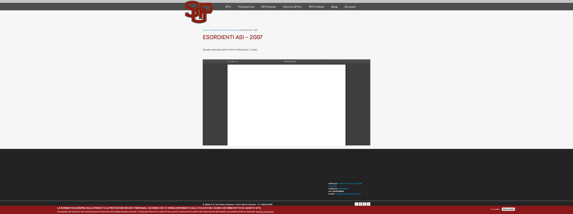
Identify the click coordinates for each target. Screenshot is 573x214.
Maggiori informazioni (265, 212)
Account (350, 6)
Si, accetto (495, 209)
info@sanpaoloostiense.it (348, 193)
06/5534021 (343, 188)
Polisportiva (215, 30)
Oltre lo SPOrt (292, 6)
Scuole (224, 30)
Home (205, 30)
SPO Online (316, 6)
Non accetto (508, 209)
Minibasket (234, 30)
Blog (334, 6)
